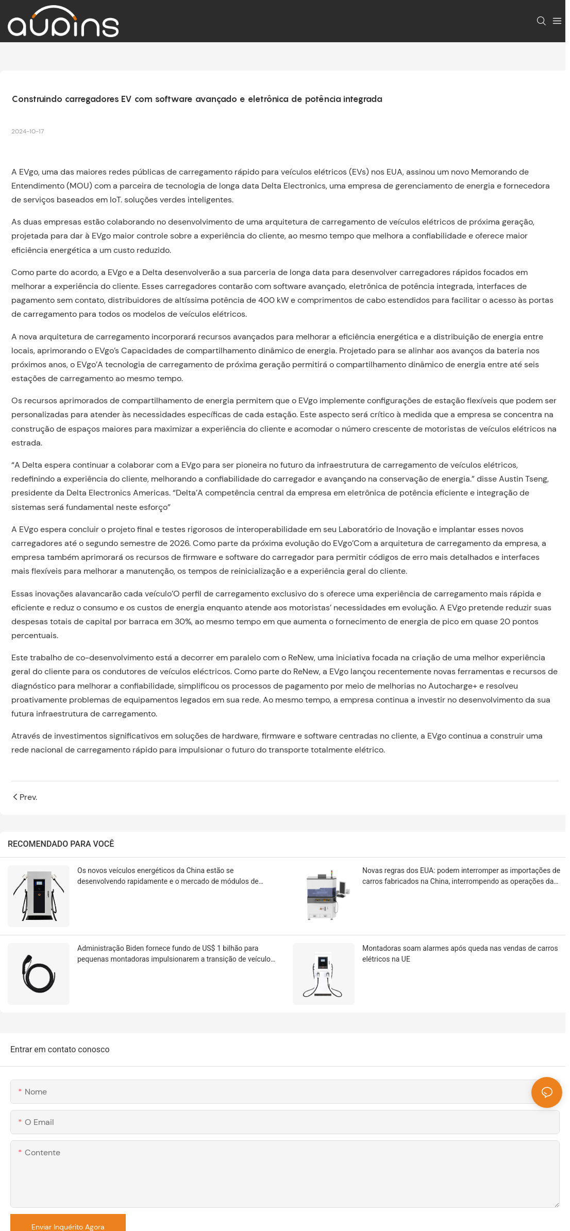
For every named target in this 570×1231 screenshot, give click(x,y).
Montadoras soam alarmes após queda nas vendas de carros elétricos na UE (460, 953)
